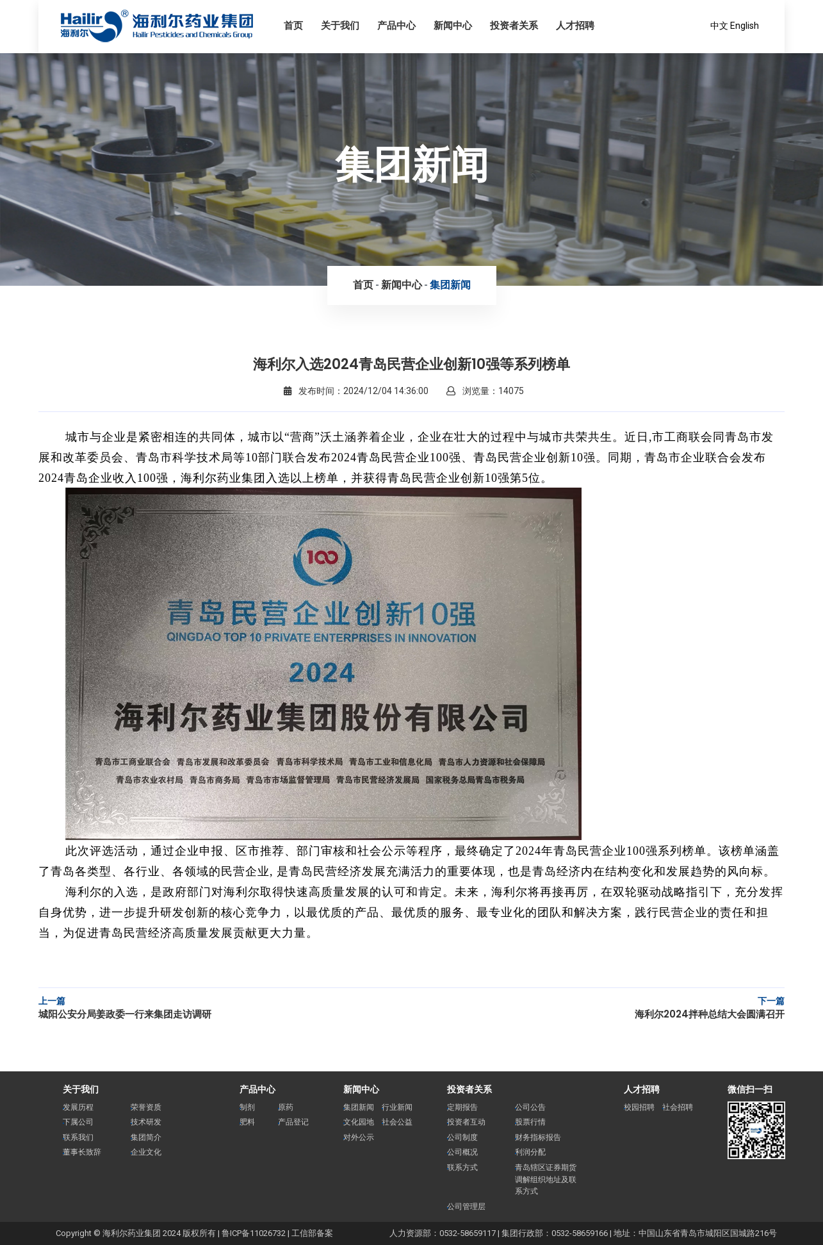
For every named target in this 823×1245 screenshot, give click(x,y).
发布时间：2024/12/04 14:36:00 (356, 391)
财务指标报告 (538, 1137)
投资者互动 (466, 1121)
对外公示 (358, 1137)
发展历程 (78, 1107)
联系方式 (462, 1167)
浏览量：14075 (485, 391)
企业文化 (146, 1152)
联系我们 (78, 1137)
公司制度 (462, 1137)
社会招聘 (677, 1107)
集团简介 (146, 1137)
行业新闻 (397, 1107)
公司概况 (462, 1152)
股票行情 (530, 1121)
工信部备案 (312, 1233)
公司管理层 (466, 1206)
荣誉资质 (146, 1107)
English (744, 26)
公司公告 (530, 1107)
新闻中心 (401, 285)
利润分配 (530, 1152)
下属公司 (78, 1121)
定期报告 (462, 1107)
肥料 (247, 1121)
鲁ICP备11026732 (254, 1233)
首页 (363, 285)
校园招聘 (639, 1107)
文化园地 (358, 1121)
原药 (285, 1107)
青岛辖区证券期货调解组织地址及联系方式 (545, 1179)
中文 (719, 26)
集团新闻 (450, 285)
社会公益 (397, 1121)
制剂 (247, 1107)
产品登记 (293, 1121)
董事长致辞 (82, 1152)
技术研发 (146, 1121)
